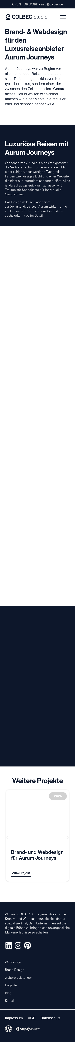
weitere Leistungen (19, 977)
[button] (7, 837)
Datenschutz (50, 1018)
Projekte (11, 985)
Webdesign (13, 962)
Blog (8, 993)
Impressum (14, 1018)
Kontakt (10, 1000)
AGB (31, 1018)
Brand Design (14, 969)
